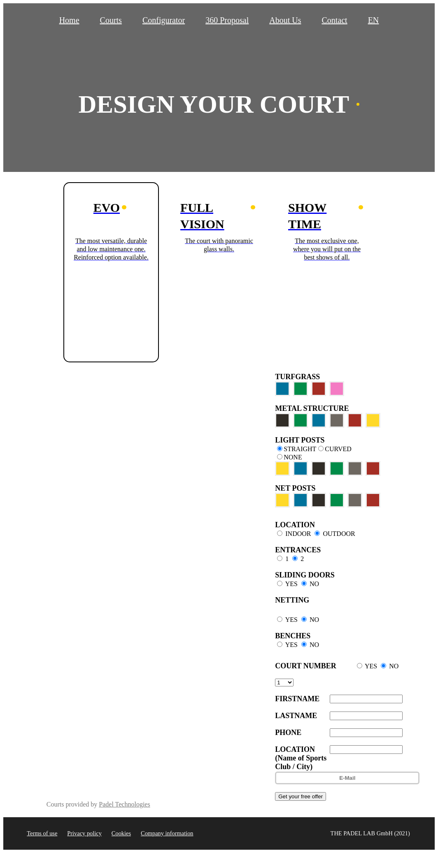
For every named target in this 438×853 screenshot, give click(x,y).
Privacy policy (84, 833)
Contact (334, 20)
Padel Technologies (124, 804)
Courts (111, 20)
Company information (167, 833)
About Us (285, 20)
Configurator (163, 20)
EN (373, 20)
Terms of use (42, 833)
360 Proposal (227, 20)
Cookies (121, 833)
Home (69, 20)
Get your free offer (300, 796)
